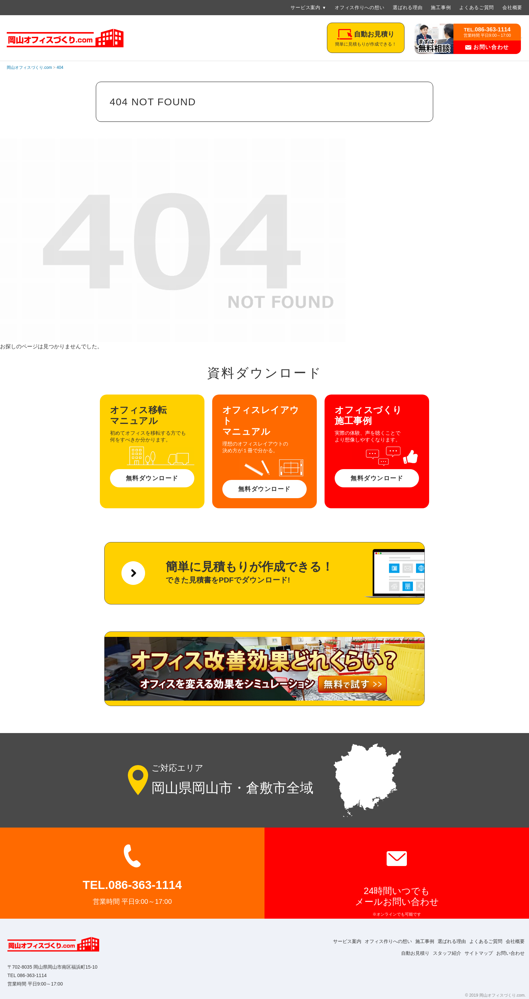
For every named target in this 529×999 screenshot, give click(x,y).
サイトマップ (474, 953)
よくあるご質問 (476, 7)
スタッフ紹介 (438, 953)
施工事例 (441, 7)
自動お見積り (403, 953)
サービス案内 (305, 7)
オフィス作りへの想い (359, 7)
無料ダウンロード (152, 478)
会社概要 (512, 7)
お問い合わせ (487, 47)
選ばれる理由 (407, 7)
